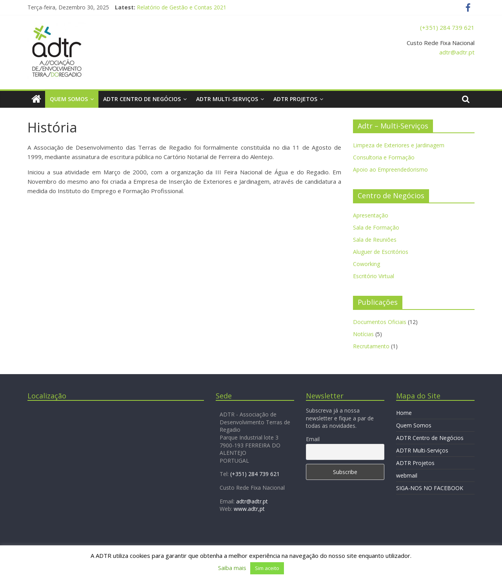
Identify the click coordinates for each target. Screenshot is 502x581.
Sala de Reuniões (375, 239)
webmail (406, 475)
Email (313, 439)
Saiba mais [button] (232, 568)
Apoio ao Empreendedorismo (390, 169)
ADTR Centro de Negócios (142, 99)
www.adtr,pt (249, 508)
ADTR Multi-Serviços (227, 99)
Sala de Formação (376, 227)
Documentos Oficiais (379, 322)
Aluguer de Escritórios (380, 251)
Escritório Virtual (373, 276)
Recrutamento (371, 346)
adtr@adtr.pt (457, 52)
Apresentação (370, 215)
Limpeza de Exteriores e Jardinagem (398, 145)
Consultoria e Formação (384, 157)
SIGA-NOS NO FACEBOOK (429, 488)
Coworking (366, 264)
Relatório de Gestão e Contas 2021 (181, 7)
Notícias (363, 334)
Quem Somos (69, 99)
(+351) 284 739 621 (447, 27)
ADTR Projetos (295, 99)
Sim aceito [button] (267, 568)
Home (404, 412)
